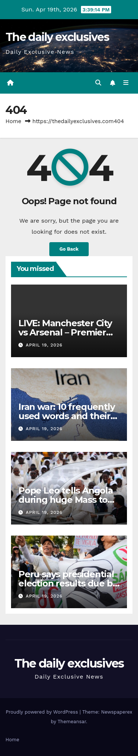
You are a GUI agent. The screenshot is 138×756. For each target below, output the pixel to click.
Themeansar (72, 721)
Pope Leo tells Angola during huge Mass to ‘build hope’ (65, 499)
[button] (98, 82)
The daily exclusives (57, 37)
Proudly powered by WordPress (42, 712)
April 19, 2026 (44, 345)
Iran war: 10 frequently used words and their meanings (66, 416)
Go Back (69, 249)
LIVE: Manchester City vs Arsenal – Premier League (65, 332)
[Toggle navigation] (126, 83)
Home (13, 121)
